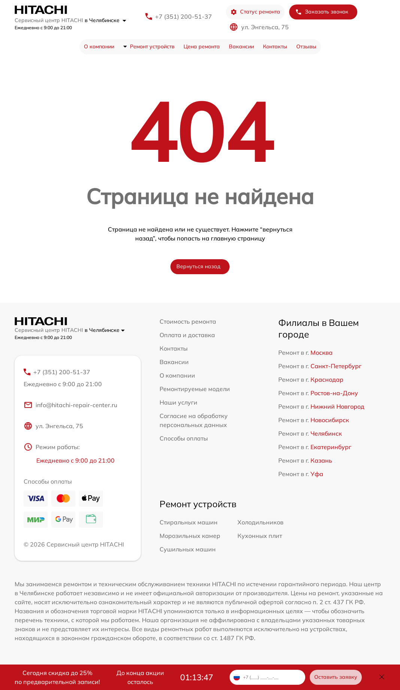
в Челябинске (105, 20)
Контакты (275, 46)
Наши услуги (178, 402)
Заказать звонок (321, 11)
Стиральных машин (189, 522)
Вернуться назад (198, 266)
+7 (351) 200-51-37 (183, 16)
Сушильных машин (188, 549)
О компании (99, 46)
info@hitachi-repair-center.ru (70, 404)
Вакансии (241, 46)
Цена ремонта (202, 46)
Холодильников (260, 522)
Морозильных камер (190, 535)
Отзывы (306, 46)
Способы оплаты (184, 438)
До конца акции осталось (140, 677)
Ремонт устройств (152, 46)
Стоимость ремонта (188, 321)
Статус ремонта (255, 11)
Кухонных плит (259, 535)
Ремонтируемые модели (195, 389)
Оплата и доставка (187, 335)
